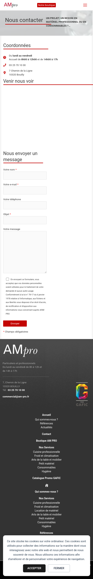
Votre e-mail (24, 188)
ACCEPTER (34, 568)
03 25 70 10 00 (16, 389)
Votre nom (24, 174)
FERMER (59, 568)
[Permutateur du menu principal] (85, 5)
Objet (24, 218)
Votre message (24, 251)
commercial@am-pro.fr (16, 396)
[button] (46, 5)
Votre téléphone (24, 203)
